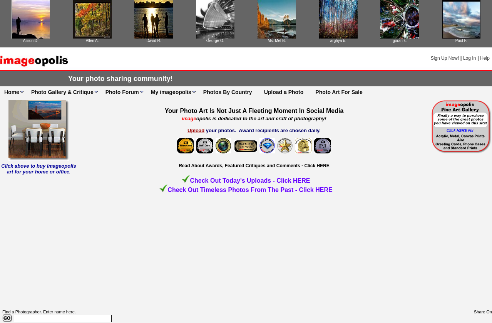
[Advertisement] (246, 252)
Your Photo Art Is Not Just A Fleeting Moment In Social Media (254, 111)
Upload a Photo (284, 92)
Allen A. (92, 41)
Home (11, 92)
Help (485, 58)
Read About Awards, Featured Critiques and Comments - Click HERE (254, 165)
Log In (469, 58)
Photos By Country (227, 92)
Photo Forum (122, 92)
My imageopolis (171, 92)
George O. (215, 41)
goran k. (400, 41)
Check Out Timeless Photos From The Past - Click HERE (249, 190)
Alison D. (30, 41)
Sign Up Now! (445, 58)
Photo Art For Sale (338, 92)
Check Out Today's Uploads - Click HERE (250, 180)
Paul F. (461, 41)
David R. (153, 41)
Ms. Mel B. (277, 41)
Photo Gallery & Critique (62, 92)
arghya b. (338, 41)
